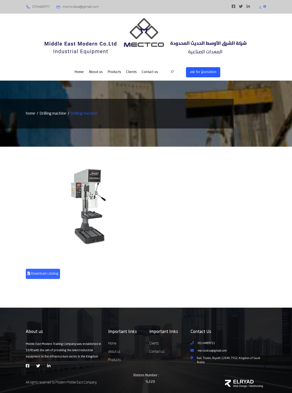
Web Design (240, 386)
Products (114, 72)
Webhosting (256, 386)
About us (96, 72)
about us (114, 352)
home (30, 113)
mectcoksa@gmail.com (77, 7)
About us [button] (34, 332)
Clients (131, 72)
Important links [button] (122, 332)
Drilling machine (53, 113)
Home (79, 72)
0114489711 (38, 7)
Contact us (150, 72)
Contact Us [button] (201, 332)
